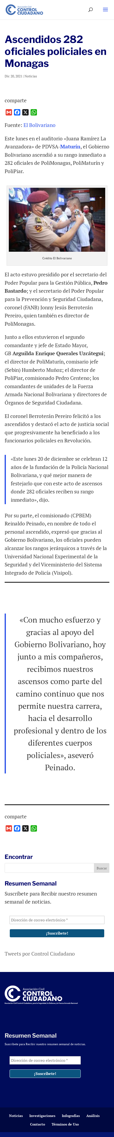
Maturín (70, 146)
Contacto (37, 1124)
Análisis (93, 1115)
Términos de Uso (65, 1124)
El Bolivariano (39, 125)
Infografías (71, 1115)
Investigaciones (42, 1115)
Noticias (30, 76)
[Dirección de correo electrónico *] (57, 920)
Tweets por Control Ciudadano (40, 953)
